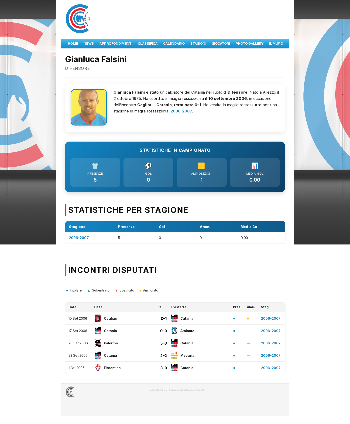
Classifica (148, 44)
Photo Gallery (250, 44)
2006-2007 (181, 111)
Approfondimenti (116, 44)
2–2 (163, 356)
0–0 (163, 331)
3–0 (163, 368)
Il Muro (276, 44)
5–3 (163, 344)
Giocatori (221, 44)
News (89, 44)
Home (73, 44)
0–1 (164, 319)
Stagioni (198, 44)
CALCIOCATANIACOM (86, 393)
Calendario (174, 44)
